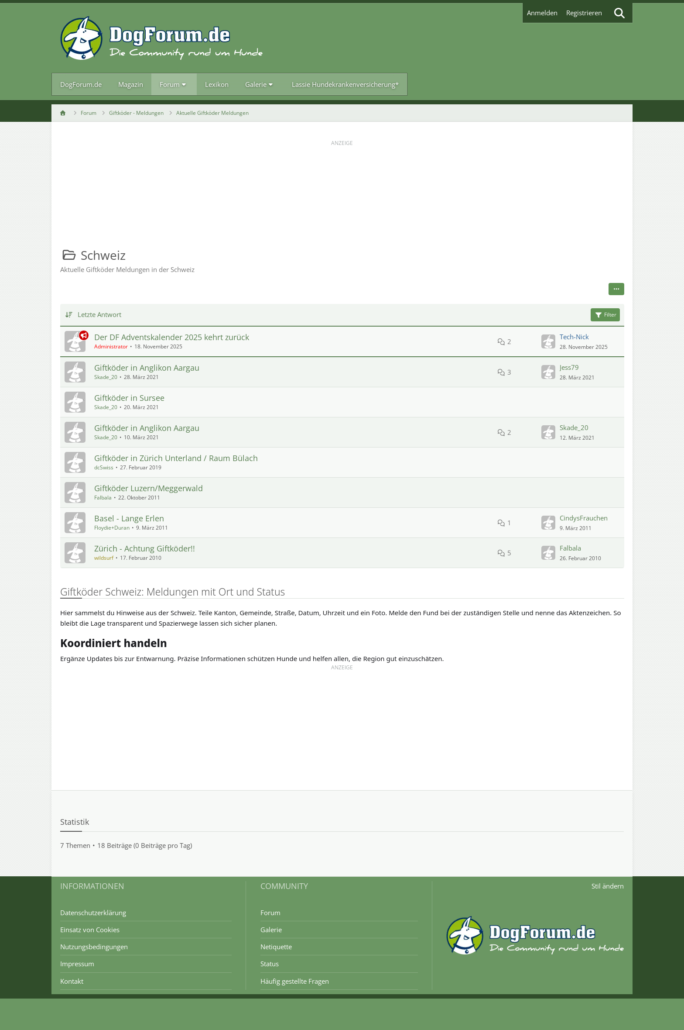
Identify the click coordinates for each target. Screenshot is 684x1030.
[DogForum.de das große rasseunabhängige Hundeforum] (161, 38)
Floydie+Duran (112, 527)
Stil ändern (608, 886)
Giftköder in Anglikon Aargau (146, 367)
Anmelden (542, 12)
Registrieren (584, 12)
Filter (605, 314)
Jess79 (568, 367)
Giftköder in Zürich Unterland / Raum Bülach (176, 458)
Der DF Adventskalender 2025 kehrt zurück (171, 337)
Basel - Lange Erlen (129, 518)
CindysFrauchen (583, 517)
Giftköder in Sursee (129, 398)
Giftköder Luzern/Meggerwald (148, 488)
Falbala (103, 497)
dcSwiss (103, 467)
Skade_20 (105, 377)
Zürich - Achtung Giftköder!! (144, 548)
